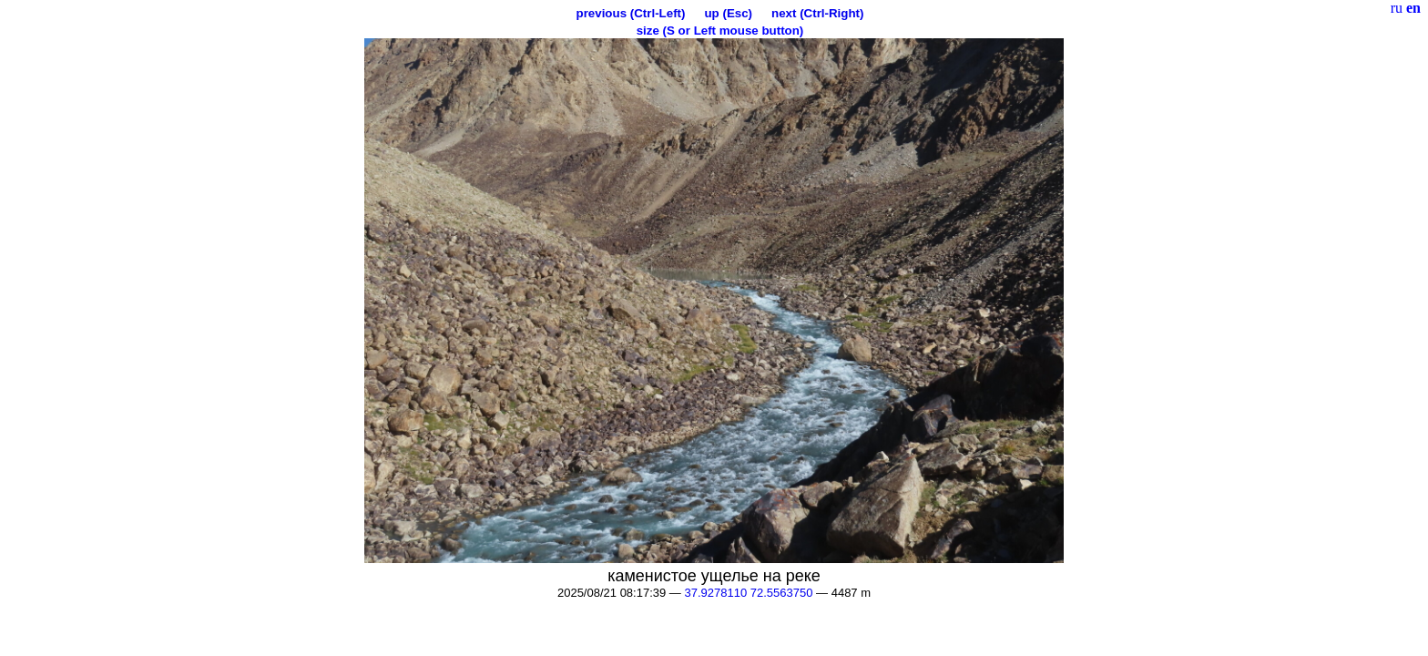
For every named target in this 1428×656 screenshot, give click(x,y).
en (1413, 7)
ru (1396, 7)
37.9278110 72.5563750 (748, 593)
